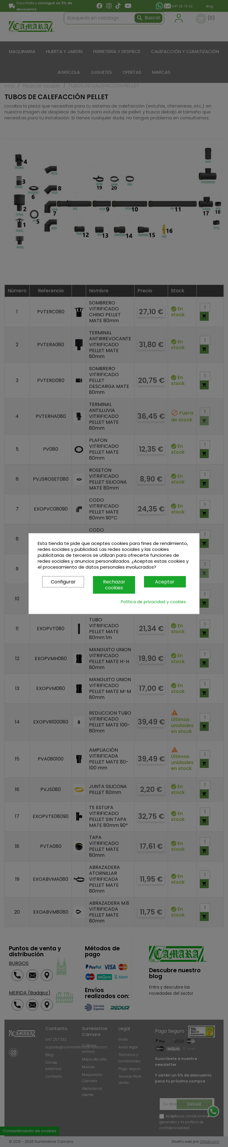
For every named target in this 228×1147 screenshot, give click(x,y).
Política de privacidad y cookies (153, 602)
